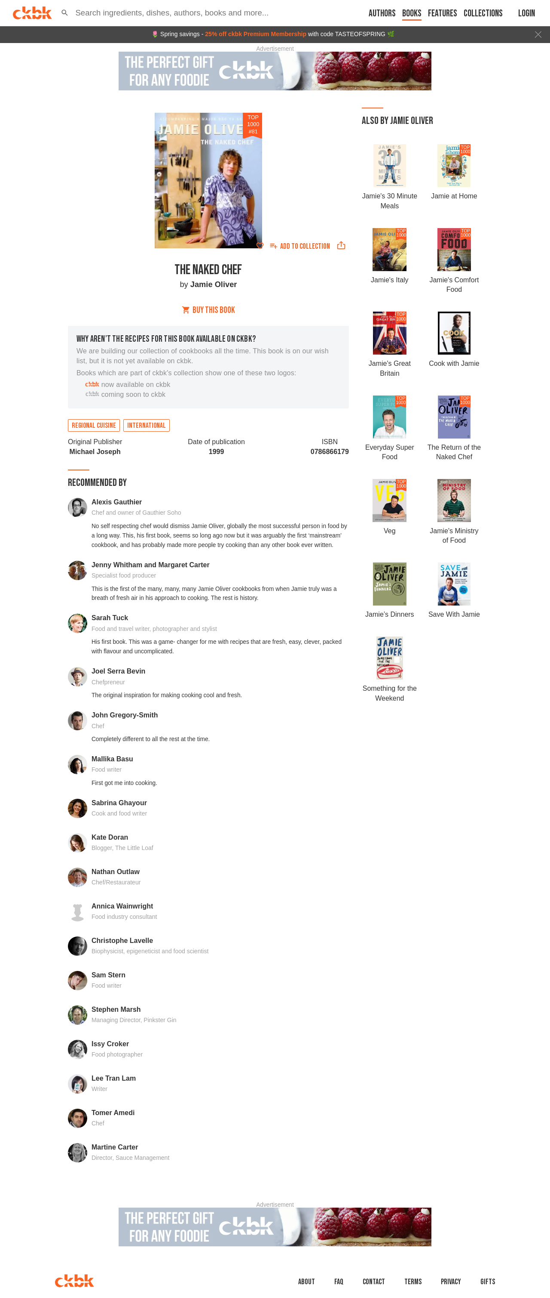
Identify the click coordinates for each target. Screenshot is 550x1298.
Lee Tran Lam (114, 1078)
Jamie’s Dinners (389, 614)
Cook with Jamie (454, 363)
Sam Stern (108, 975)
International (146, 425)
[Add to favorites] (260, 245)
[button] (65, 13)
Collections (483, 13)
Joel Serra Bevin (118, 671)
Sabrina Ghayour (119, 803)
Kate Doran (110, 837)
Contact (374, 1281)
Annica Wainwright (122, 906)
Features (442, 13)
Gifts (487, 1281)
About (306, 1281)
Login (526, 13)
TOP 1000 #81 (253, 124)
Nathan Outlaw (116, 871)
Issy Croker (110, 1044)
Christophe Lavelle (122, 940)
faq (338, 1281)
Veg (390, 531)
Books (412, 13)
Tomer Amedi (113, 1112)
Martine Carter (115, 1147)
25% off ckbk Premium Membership (255, 34)
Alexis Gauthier (117, 502)
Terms (413, 1281)
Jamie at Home (454, 196)
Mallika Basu (112, 759)
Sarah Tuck (110, 617)
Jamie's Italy (390, 280)
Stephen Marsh (116, 1009)
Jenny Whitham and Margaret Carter (151, 565)
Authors (382, 13)
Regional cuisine (94, 425)
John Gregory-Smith (125, 715)
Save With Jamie (454, 614)
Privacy (451, 1281)
